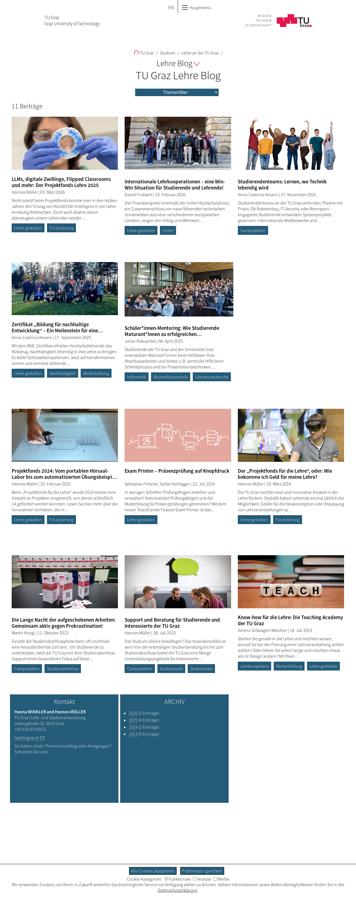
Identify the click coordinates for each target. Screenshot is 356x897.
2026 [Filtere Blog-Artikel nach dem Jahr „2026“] (133, 713)
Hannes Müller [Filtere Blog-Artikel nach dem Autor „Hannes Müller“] (25, 192)
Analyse (202, 879)
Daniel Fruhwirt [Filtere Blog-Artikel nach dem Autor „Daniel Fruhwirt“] (139, 194)
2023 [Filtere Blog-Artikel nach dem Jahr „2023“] (133, 734)
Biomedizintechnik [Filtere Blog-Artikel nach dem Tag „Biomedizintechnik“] (171, 377)
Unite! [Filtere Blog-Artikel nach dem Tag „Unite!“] (168, 230)
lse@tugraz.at (26, 737)
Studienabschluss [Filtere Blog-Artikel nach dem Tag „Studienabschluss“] (62, 668)
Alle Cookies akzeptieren (153, 871)
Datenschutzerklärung (177, 890)
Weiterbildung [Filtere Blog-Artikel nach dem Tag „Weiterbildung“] (96, 373)
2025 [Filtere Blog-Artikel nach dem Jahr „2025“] (133, 720)
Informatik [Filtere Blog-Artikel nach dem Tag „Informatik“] (136, 377)
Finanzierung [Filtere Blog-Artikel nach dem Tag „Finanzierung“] (61, 228)
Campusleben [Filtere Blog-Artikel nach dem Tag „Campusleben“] (253, 230)
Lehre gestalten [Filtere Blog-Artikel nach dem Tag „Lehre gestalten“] (28, 228)
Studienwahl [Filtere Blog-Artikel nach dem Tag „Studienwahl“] (171, 668)
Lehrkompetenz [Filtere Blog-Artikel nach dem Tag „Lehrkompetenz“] (254, 666)
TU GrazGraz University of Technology (72, 20)
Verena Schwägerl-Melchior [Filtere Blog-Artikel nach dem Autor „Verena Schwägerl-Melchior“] (263, 630)
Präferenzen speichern (202, 871)
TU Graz (144, 53)
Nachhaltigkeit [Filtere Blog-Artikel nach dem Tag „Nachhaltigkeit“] (63, 373)
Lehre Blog (178, 63)
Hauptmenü (196, 7)
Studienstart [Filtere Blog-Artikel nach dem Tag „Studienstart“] (201, 668)
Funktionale (177, 879)
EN (171, 7)
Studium (167, 53)
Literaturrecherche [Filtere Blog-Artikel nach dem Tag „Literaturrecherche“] (211, 377)
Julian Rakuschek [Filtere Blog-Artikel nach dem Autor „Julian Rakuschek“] (140, 341)
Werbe (221, 879)
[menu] (177, 92)
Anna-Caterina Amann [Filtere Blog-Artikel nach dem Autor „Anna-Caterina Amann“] (258, 194)
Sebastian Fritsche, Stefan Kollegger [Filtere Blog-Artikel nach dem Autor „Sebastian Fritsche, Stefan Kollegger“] (158, 484)
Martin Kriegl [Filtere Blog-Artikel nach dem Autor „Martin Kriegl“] (24, 633)
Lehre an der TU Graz (200, 53)
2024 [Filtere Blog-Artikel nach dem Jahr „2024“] (133, 727)
